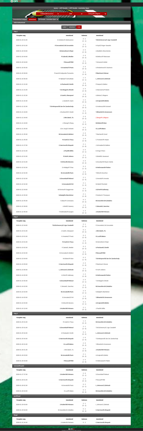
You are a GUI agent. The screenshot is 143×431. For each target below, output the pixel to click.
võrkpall (99, 4)
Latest (64, 27)
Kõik (79, 27)
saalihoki (108, 4)
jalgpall (58, 4)
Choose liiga (46, 4)
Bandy (116, 4)
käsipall (91, 4)
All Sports (124, 4)
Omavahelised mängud (20, 19)
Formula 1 (83, 4)
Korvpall (74, 4)
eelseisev (72, 27)
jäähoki (66, 4)
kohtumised (32, 19)
